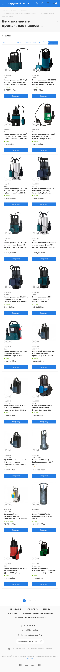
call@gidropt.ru (31, 630)
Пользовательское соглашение (37, 613)
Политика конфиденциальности (30, 617)
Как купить (32, 609)
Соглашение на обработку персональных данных (32, 648)
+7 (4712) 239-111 (30, 626)
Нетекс (30, 658)
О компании (16, 609)
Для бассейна (45, 42)
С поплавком (30, 42)
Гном (19, 42)
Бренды (46, 609)
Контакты (12, 613)
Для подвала (8, 42)
